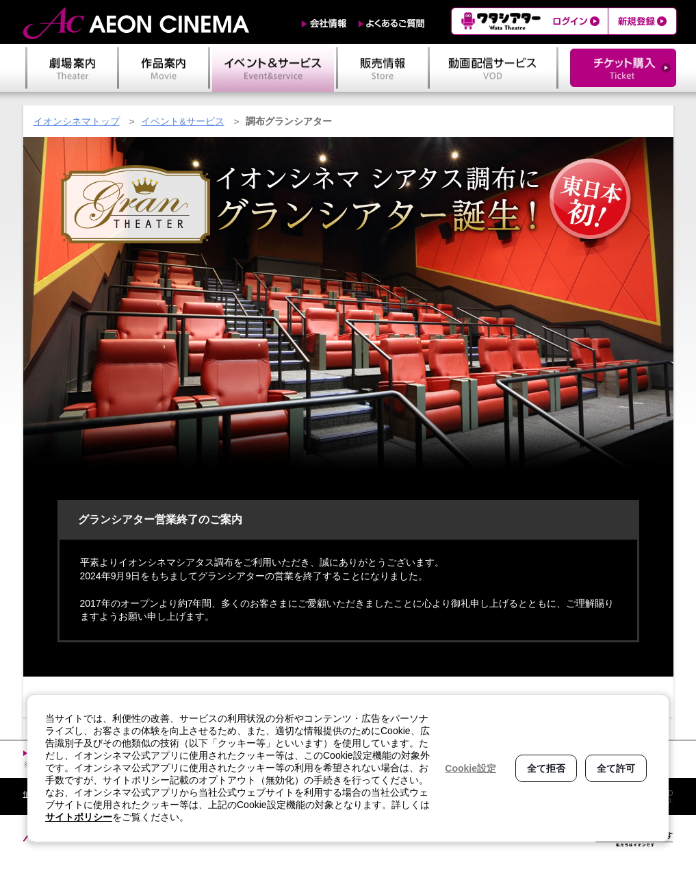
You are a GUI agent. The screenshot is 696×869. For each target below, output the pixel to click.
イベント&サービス (182, 121)
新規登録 (642, 21)
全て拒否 (546, 768)
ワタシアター (499, 21)
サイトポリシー (78, 816)
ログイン (577, 21)
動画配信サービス (493, 68)
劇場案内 (72, 68)
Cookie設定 (470, 768)
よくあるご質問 (392, 23)
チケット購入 (623, 68)
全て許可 (616, 768)
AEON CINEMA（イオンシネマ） (136, 23)
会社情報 (324, 23)
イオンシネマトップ (77, 121)
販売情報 (383, 68)
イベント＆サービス (273, 68)
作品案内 (163, 68)
